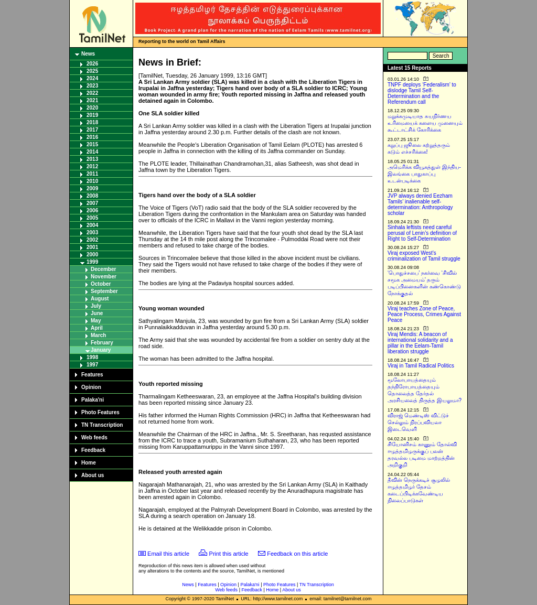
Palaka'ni (92, 400)
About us (92, 475)
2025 (92, 71)
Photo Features (100, 412)
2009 (92, 188)
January (101, 350)
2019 (92, 115)
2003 (92, 232)
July (96, 306)
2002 (92, 240)
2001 (92, 247)
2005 (92, 218)
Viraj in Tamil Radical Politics (421, 366)
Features (92, 374)
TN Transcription (102, 425)
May (96, 320)
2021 (92, 100)
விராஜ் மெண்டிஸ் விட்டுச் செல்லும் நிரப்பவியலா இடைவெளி (418, 422)
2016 (92, 137)
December (103, 269)
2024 (92, 78)
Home (88, 463)
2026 (92, 64)
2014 (92, 152)
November (103, 276)
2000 (92, 254)
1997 (92, 365)
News (88, 54)
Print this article (229, 553)
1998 (92, 357)
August (100, 298)
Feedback (93, 450)
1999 (92, 262)
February (102, 342)
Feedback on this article (297, 553)
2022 (92, 93)
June (97, 313)
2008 (92, 196)
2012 (92, 166)
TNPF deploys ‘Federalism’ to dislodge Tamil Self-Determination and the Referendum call (422, 93)
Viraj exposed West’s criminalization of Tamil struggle (424, 256)
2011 (92, 174)
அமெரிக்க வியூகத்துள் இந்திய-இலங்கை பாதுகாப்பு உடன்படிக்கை (424, 173)
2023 (92, 86)
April (97, 328)
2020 (92, 108)
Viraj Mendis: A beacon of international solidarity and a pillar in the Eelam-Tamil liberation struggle (420, 342)
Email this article (168, 553)
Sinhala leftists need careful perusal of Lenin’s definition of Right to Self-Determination (422, 233)
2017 (92, 130)
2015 (92, 144)
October (101, 284)
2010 (92, 181)
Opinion (91, 387)
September (104, 291)
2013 (92, 159)
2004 (92, 225)
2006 (92, 210)
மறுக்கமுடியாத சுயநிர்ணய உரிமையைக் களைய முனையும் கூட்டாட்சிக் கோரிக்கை (425, 123)
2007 (92, 203)
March (98, 335)
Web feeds (94, 437)
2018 (92, 122)
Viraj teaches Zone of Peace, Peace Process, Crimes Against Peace (424, 314)
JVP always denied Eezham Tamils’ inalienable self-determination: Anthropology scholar (420, 204)
